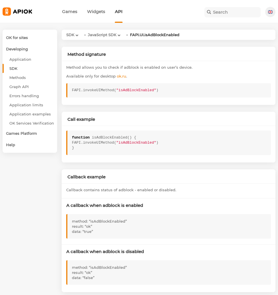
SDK (70, 34)
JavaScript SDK (102, 34)
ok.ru (121, 76)
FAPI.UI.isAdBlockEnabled (154, 34)
